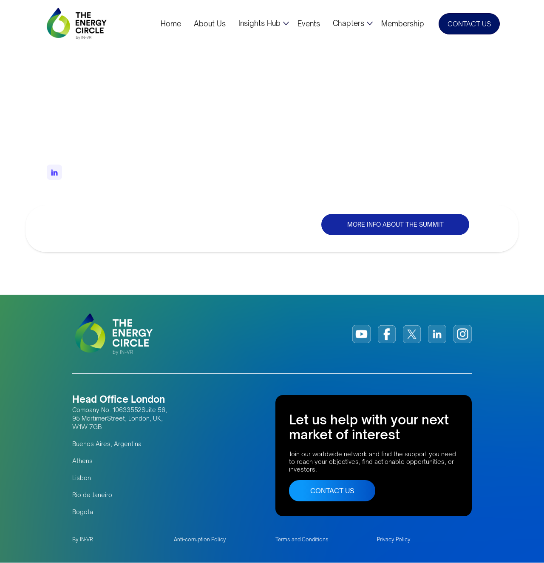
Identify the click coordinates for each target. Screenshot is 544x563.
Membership (402, 24)
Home (171, 24)
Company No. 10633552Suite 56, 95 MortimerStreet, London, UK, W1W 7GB (119, 418)
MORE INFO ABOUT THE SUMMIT (395, 224)
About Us (210, 24)
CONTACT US (469, 24)
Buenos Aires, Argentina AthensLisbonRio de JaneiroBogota (107, 477)
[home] (77, 23)
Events (309, 24)
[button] (263, 23)
